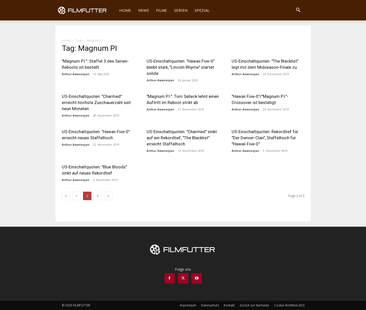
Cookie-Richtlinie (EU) (289, 305)
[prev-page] (66, 196)
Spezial (202, 10)
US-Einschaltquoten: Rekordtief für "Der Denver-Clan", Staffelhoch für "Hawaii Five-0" (265, 137)
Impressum (188, 305)
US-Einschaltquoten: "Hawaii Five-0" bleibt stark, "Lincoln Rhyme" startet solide (181, 67)
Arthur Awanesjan (75, 74)
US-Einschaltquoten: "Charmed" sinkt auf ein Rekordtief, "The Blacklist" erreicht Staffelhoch (182, 137)
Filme (161, 10)
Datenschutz (210, 305)
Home (125, 10)
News (143, 10)
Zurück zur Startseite (254, 305)
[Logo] (85, 10)
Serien (180, 10)
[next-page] (108, 196)
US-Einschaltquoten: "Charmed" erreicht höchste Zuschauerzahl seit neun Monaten (96, 102)
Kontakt (229, 305)
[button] (298, 10)
